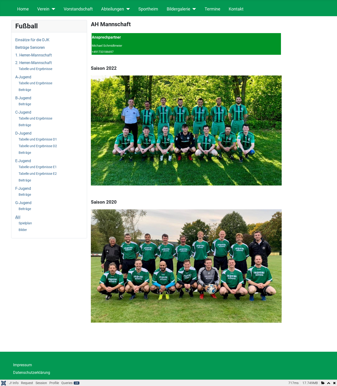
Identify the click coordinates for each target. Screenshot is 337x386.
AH (17, 217)
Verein (43, 9)
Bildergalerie (178, 9)
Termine (212, 9)
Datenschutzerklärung (31, 372)
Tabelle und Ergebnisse (35, 69)
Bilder (23, 230)
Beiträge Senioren (30, 47)
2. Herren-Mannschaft (33, 62)
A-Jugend (23, 77)
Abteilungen (112, 9)
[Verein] (52, 9)
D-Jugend (23, 133)
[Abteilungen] (127, 9)
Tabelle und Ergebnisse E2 (38, 173)
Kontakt (236, 9)
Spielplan (25, 223)
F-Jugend (23, 188)
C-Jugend (23, 112)
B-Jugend (23, 98)
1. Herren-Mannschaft (33, 55)
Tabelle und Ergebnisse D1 (38, 139)
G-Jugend (23, 203)
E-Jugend (23, 161)
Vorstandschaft (78, 9)
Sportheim (148, 9)
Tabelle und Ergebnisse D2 (38, 146)
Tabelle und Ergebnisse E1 (38, 167)
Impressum (22, 365)
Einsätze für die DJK (32, 40)
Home (23, 9)
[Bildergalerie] (193, 9)
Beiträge (25, 90)
